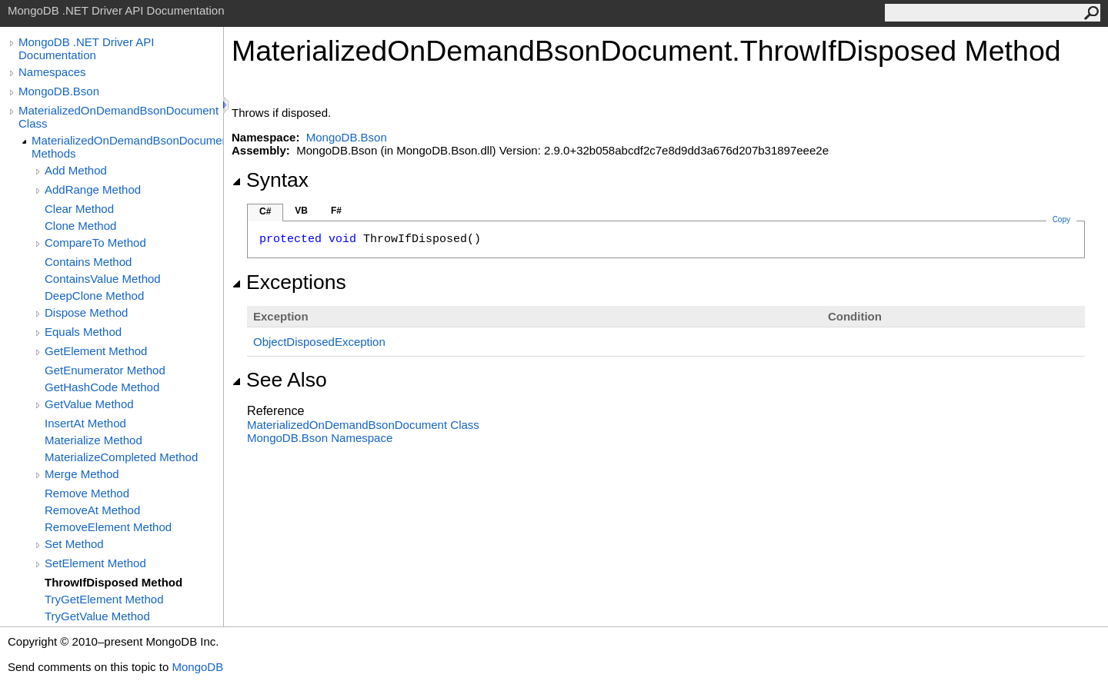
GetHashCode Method (102, 387)
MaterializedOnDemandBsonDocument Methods (127, 147)
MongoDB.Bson (58, 91)
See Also (279, 379)
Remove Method (87, 493)
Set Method (74, 543)
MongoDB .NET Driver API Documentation (86, 48)
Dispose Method (86, 312)
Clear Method (79, 208)
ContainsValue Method (103, 278)
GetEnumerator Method (105, 370)
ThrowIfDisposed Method (113, 582)
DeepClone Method (94, 295)
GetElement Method (96, 350)
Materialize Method (93, 440)
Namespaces (52, 71)
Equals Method (83, 331)
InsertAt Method (85, 423)
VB (301, 210)
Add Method (76, 170)
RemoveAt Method (92, 510)
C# (265, 211)
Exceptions (289, 282)
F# (336, 210)
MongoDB (197, 666)
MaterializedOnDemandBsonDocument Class (118, 117)
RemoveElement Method (108, 526)
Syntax (270, 179)
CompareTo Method (95, 242)
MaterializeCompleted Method (121, 456)
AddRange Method (93, 189)
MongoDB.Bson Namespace (319, 437)
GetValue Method (89, 403)
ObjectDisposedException (319, 341)
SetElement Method (95, 563)
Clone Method (80, 225)
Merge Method (82, 473)
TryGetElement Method (104, 599)
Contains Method (88, 261)
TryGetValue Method (97, 616)
